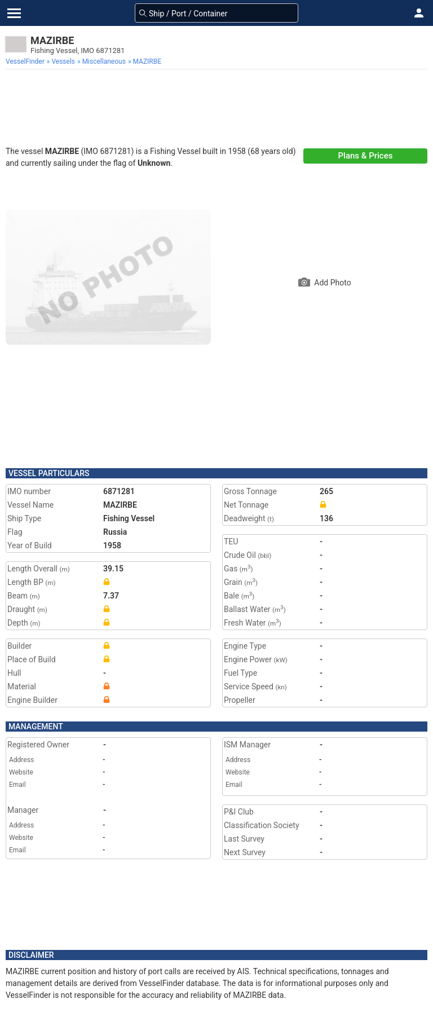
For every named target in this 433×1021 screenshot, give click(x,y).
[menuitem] (26, 61)
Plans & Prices (365, 156)
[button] (419, 13)
